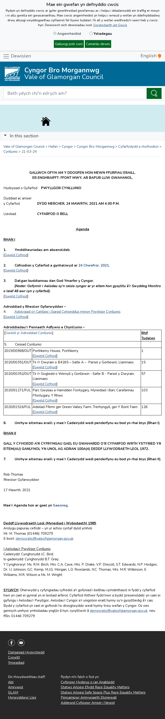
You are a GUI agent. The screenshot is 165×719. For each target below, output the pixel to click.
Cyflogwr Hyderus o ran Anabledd (87, 682)
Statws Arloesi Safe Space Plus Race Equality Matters (103, 692)
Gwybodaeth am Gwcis (110, 25)
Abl (11, 682)
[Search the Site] (154, 93)
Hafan (53, 146)
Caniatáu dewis (98, 43)
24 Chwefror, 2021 (93, 265)
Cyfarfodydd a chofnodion (138, 146)
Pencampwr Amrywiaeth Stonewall (89, 697)
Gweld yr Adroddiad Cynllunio (28, 333)
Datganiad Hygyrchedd (26, 652)
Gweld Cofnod (16, 255)
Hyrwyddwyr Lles (22, 697)
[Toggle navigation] (82, 136)
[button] (5, 136)
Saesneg (60, 505)
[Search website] (75, 93)
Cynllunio (10, 151)
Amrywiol (15, 687)
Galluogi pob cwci (69, 43)
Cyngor (67, 146)
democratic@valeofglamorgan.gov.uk (44, 538)
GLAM (13, 692)
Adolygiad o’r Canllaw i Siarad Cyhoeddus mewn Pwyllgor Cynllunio (67, 311)
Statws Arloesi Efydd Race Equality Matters (95, 687)
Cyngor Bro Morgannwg (95, 146)
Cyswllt (14, 657)
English (150, 56)
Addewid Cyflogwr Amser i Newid (88, 702)
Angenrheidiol (67, 33)
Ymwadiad (16, 662)
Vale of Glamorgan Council (23, 146)
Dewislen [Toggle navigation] (17, 56)
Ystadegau (101, 33)
